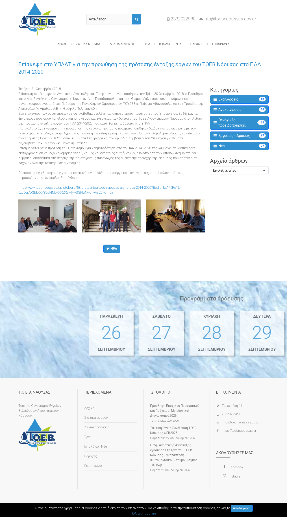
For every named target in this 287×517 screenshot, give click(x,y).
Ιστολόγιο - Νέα (170, 44)
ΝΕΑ (111, 249)
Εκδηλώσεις (239, 99)
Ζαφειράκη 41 (232, 405)
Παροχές (196, 44)
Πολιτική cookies (143, 513)
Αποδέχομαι (242, 508)
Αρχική (62, 44)
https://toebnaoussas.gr (239, 430)
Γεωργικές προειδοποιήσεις (239, 122)
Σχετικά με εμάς (88, 44)
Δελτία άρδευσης (122, 44)
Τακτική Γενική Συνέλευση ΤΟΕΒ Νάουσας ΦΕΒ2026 (173, 430)
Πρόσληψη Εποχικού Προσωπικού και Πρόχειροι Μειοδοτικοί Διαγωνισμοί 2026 (175, 410)
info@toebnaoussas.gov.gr (230, 19)
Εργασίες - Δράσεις (239, 135)
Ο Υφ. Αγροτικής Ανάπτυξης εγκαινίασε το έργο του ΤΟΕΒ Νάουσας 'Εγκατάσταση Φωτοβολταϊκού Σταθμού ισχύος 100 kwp (174, 455)
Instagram (236, 476)
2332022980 (183, 19)
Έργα (147, 44)
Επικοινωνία (221, 44)
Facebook (236, 467)
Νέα (239, 146)
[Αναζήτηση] (136, 19)
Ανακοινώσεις (239, 109)
